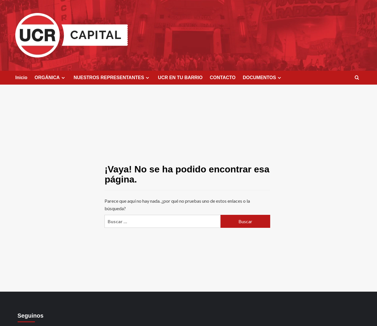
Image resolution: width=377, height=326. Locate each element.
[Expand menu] (63, 77)
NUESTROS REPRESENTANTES (112, 77)
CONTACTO (223, 77)
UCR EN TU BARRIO (180, 77)
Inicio (21, 77)
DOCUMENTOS (263, 77)
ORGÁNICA (50, 77)
